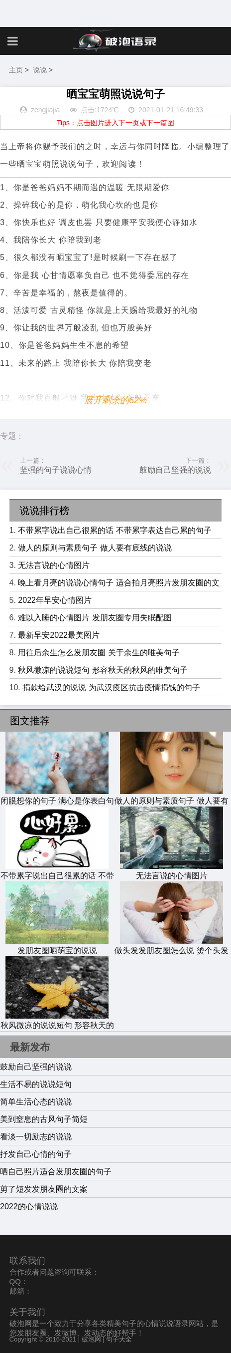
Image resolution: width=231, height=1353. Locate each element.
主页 (16, 70)
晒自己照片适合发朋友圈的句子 (56, 1171)
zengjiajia (45, 110)
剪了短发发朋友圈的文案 (44, 1189)
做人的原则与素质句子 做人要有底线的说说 (94, 547)
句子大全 (119, 1339)
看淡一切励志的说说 (36, 1136)
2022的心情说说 (29, 1206)
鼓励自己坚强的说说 (175, 470)
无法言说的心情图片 (54, 565)
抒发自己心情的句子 (36, 1154)
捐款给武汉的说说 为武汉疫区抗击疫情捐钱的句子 (111, 687)
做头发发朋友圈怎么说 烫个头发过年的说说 (171, 951)
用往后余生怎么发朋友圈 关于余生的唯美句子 (98, 652)
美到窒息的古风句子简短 (44, 1119)
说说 (40, 70)
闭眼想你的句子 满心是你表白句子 (57, 801)
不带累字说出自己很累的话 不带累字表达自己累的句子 (114, 530)
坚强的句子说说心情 (56, 470)
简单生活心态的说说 (36, 1101)
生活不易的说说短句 (36, 1084)
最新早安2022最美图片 (59, 635)
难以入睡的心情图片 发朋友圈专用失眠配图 (94, 617)
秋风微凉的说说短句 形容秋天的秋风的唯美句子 (102, 670)
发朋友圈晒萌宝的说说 (57, 946)
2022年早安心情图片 (55, 600)
